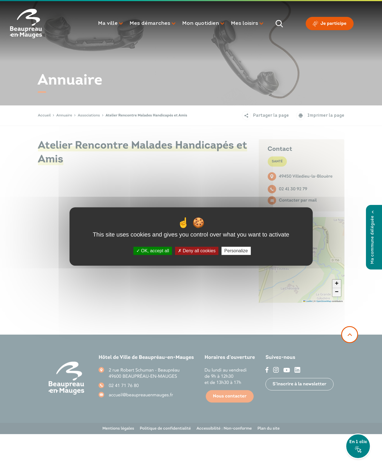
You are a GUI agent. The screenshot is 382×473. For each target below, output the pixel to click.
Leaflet (307, 301)
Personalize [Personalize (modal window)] (236, 250)
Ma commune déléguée (372, 237)
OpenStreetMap (323, 301)
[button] (111, 23)
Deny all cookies (197, 250)
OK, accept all (152, 250)
